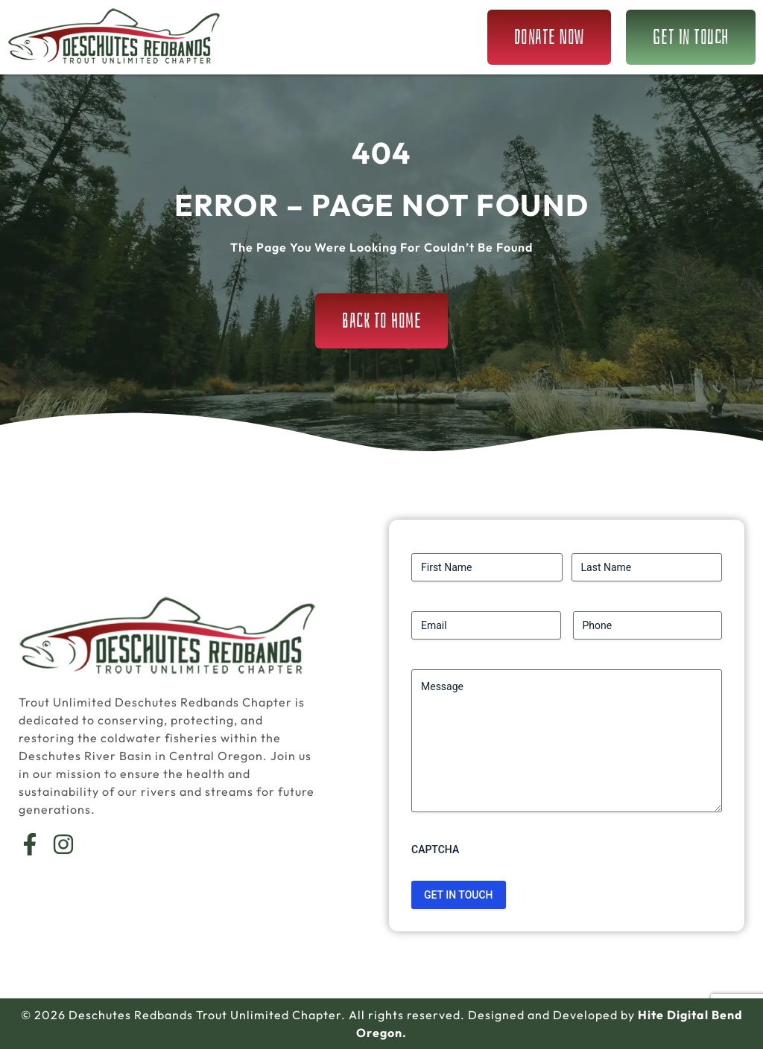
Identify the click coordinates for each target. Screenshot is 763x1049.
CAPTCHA (435, 849)
